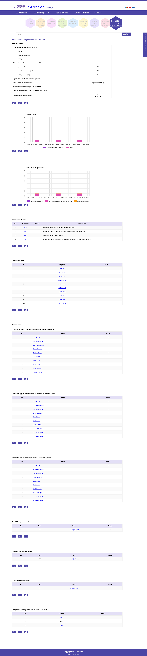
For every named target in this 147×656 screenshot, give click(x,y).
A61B (25, 235)
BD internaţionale (42, 13)
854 (61, 617)
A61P (25, 239)
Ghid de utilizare (82, 13)
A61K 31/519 (62, 288)
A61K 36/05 (62, 295)
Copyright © (69, 651)
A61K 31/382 (62, 280)
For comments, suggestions (145, 44)
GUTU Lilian (36, 337)
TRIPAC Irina (36, 364)
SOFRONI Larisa (38, 436)
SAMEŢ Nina (36, 360)
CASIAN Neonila (38, 341)
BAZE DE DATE (36, 7)
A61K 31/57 (62, 276)
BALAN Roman (37, 349)
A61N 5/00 (62, 299)
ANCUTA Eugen (37, 353)
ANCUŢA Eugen (37, 428)
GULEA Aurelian (38, 432)
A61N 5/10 (62, 268)
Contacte (98, 13)
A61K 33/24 (62, 292)
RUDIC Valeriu (37, 368)
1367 (61, 625)
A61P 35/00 (62, 303)
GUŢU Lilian (36, 401)
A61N (25, 231)
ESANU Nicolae (37, 372)
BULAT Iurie (36, 357)
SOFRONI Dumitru (38, 345)
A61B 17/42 (62, 272)
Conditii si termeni (73, 654)
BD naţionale (22, 13)
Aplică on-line (62, 13)
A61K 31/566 (62, 284)
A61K (25, 227)
